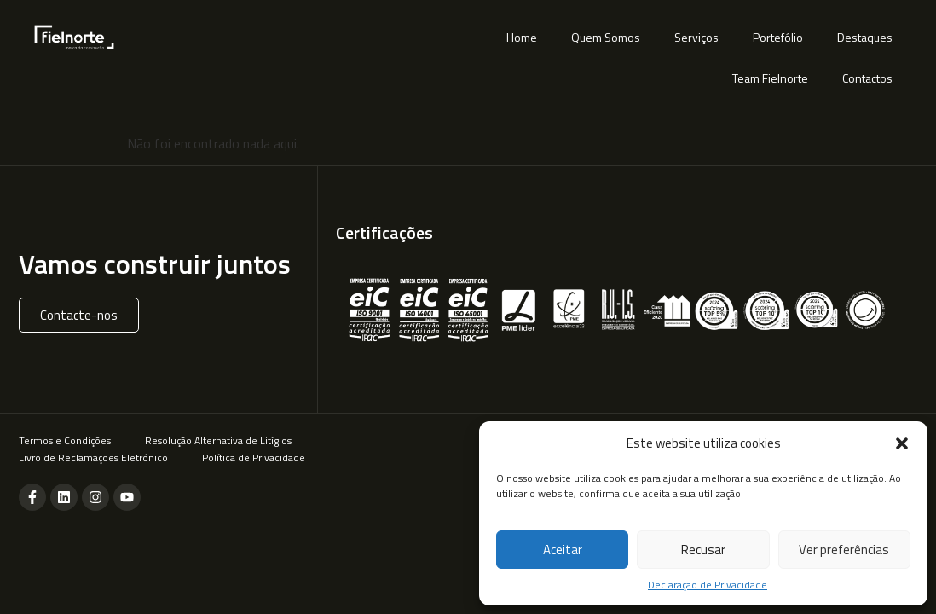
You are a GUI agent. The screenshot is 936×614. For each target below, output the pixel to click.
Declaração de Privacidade (707, 585)
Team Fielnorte (770, 78)
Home (521, 37)
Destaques (865, 37)
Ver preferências (844, 549)
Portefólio (778, 37)
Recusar (703, 549)
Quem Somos (605, 37)
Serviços (696, 37)
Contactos (867, 78)
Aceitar (562, 549)
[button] (901, 443)
